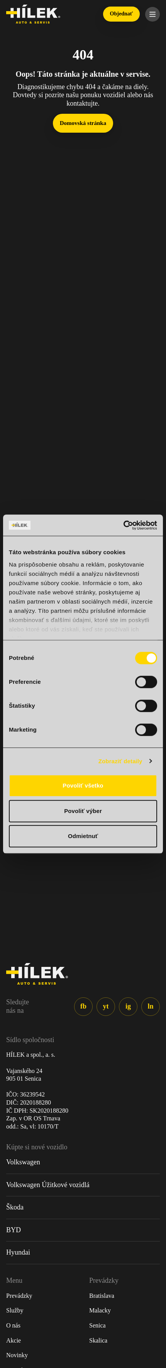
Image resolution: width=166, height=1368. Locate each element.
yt (106, 1006)
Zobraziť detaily (120, 761)
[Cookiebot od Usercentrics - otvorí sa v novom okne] (123, 525)
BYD (13, 1230)
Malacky (100, 1310)
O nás (13, 1325)
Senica (97, 1325)
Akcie (13, 1340)
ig (128, 1006)
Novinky (17, 1355)
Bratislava (101, 1295)
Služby (14, 1310)
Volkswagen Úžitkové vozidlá (48, 1185)
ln (150, 1006)
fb (83, 1006)
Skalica (98, 1340)
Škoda (15, 1207)
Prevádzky (19, 1295)
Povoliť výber (83, 811)
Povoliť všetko (83, 785)
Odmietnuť (83, 836)
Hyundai (18, 1252)
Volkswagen (23, 1162)
